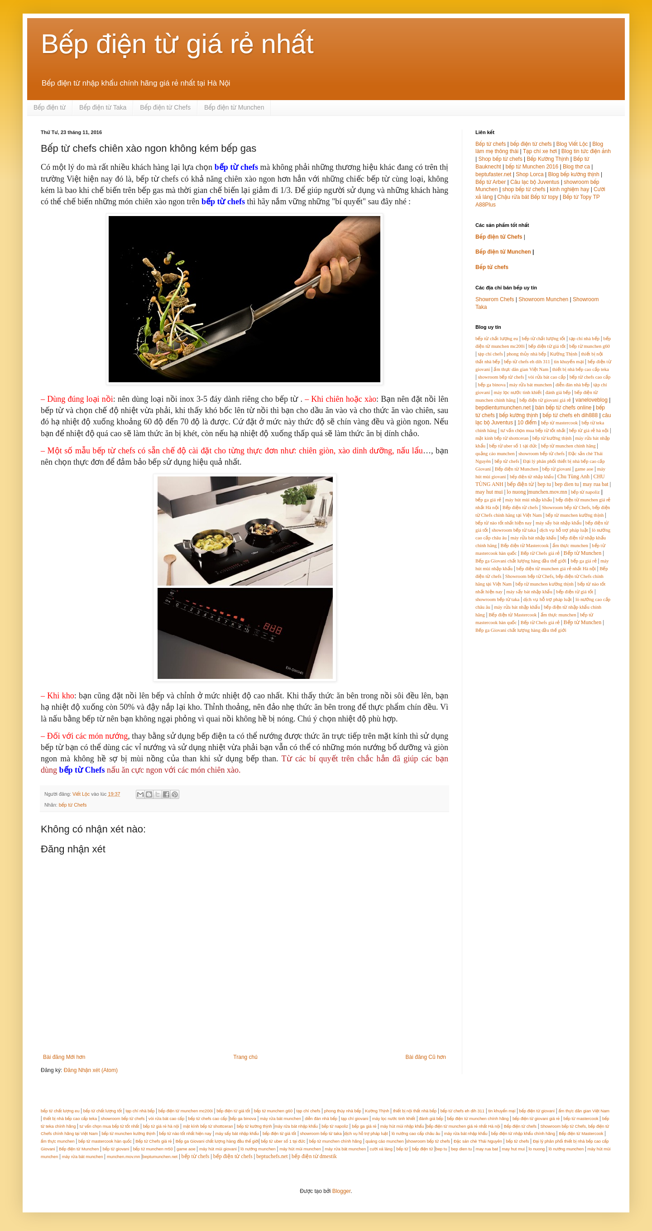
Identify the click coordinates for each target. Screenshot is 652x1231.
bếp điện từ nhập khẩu (532, 476)
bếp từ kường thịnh (552, 438)
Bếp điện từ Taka (102, 107)
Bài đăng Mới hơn (64, 1057)
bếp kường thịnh (518, 415)
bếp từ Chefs (73, 805)
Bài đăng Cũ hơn (426, 1057)
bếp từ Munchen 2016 (532, 166)
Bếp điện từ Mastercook (524, 545)
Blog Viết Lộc (572, 144)
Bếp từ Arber (490, 182)
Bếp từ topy (544, 197)
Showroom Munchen (543, 299)
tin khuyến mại (569, 361)
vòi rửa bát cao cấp (547, 377)
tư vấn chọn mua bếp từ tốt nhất (532, 430)
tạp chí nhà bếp (584, 338)
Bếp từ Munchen (583, 553)
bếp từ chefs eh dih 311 (527, 361)
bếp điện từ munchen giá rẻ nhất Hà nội (557, 568)
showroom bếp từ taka (514, 530)
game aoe (584, 468)
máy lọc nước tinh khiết (518, 392)
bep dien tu (567, 484)
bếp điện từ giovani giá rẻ (545, 400)
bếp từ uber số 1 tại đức (513, 445)
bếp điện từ (520, 484)
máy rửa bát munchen (530, 384)
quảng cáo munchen (495, 453)
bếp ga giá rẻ (488, 499)
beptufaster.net (493, 174)
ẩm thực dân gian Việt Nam (521, 369)
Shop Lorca (529, 174)
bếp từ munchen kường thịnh (575, 515)
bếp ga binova (491, 384)
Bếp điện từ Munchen (234, 107)
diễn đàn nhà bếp (573, 384)
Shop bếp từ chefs (500, 159)
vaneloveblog (591, 400)
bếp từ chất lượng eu (496, 338)
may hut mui (489, 492)
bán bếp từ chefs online (563, 407)
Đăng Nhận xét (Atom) (91, 1070)
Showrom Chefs (494, 299)
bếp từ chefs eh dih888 (570, 415)
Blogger (341, 1191)
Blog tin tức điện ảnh (586, 151)
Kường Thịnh (563, 353)
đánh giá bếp (558, 392)
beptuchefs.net (272, 1156)
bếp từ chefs (506, 461)
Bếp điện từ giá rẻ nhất (177, 44)
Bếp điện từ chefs (520, 507)
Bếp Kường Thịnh (548, 159)
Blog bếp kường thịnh (573, 174)
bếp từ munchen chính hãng (568, 445)
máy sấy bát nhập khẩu (558, 522)
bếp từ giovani (556, 468)
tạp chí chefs (490, 353)
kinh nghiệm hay (569, 189)
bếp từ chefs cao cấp (590, 377)
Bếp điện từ (50, 107)
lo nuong (516, 492)
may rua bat (596, 484)
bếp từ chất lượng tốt (543, 338)
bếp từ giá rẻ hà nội (589, 430)
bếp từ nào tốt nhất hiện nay (503, 522)
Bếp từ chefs (490, 144)
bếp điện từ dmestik (314, 1156)
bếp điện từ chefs (531, 144)
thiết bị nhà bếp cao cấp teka (580, 369)
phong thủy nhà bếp (526, 353)
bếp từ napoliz (585, 492)
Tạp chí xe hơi (540, 151)
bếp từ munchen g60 (589, 346)
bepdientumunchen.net (503, 407)
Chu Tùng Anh (573, 476)
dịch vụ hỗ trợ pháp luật (564, 530)
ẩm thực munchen (570, 545)
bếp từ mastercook (559, 422)
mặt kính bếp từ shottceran (501, 438)
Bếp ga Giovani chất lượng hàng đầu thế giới (520, 560)
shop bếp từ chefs (523, 189)
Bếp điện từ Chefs (165, 107)
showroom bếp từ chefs (501, 377)
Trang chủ (245, 1057)
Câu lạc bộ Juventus (534, 182)
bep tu (544, 484)
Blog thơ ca (576, 166)
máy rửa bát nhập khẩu (533, 537)
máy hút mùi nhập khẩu (528, 499)
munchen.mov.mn (547, 492)
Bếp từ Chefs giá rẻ (540, 553)
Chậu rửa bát (513, 197)
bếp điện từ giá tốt (547, 346)
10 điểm (527, 422)
